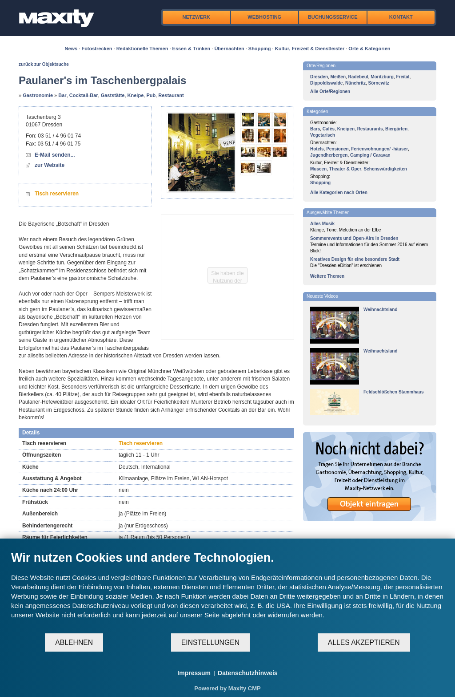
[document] (227, 591)
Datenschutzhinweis (248, 673)
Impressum (194, 673)
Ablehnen (74, 642)
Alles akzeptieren (364, 642)
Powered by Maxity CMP (227, 688)
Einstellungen (210, 642)
